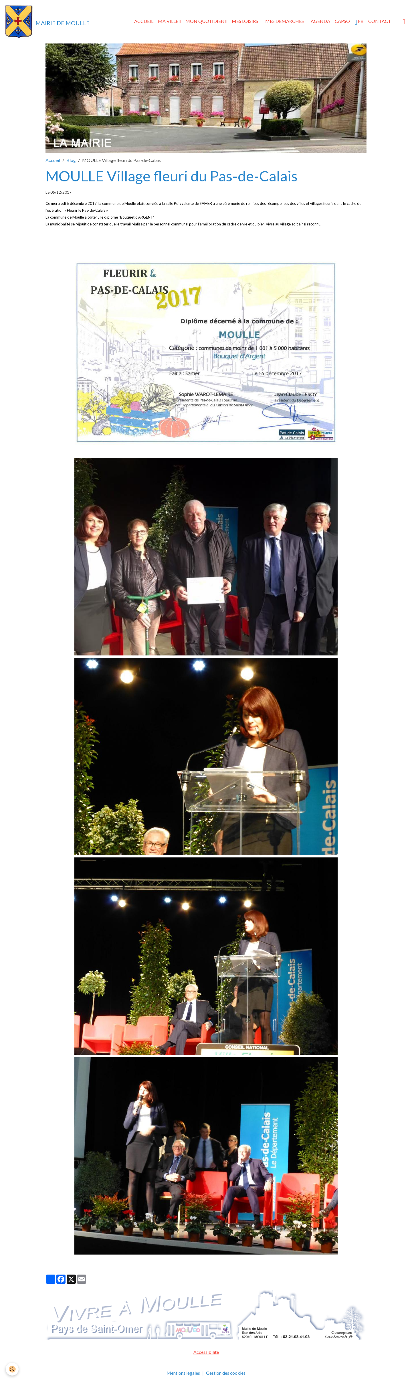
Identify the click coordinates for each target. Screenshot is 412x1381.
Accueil (52, 160)
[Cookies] (12, 1369)
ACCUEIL (143, 21)
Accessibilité (206, 1352)
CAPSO (342, 21)
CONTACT (379, 21)
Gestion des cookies (225, 1373)
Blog (71, 160)
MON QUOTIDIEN (205, 21)
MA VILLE (168, 21)
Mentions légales (183, 1373)
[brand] (47, 22)
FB (359, 22)
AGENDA (320, 21)
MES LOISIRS (245, 21)
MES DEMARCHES (285, 21)
